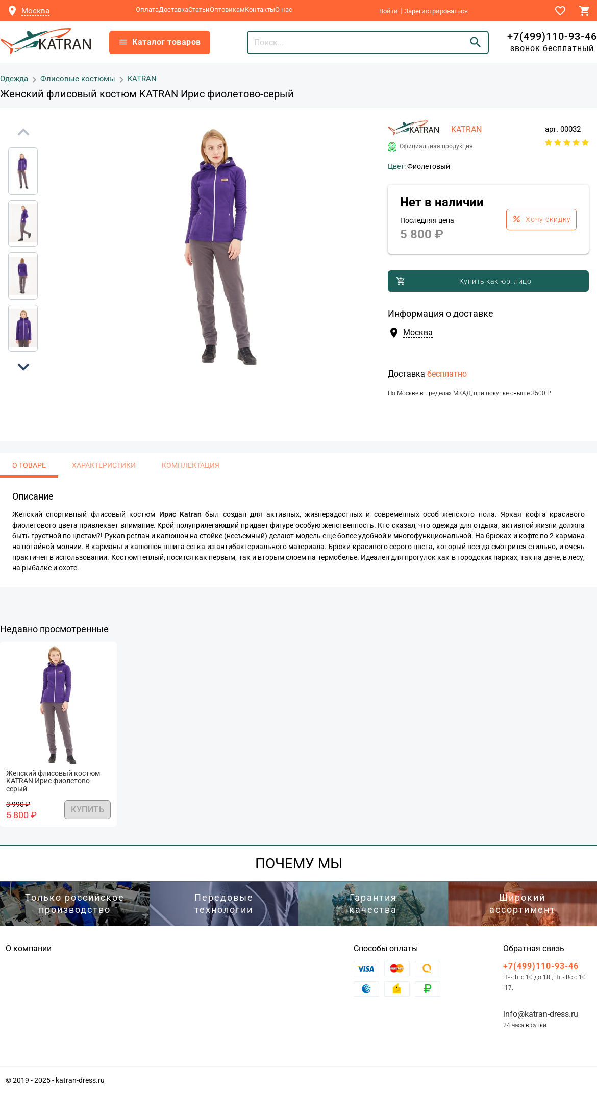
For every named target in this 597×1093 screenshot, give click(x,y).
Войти (388, 11)
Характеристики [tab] (104, 465)
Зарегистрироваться (436, 11)
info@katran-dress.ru (540, 1014)
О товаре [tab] (29, 465)
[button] (23, 367)
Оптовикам (227, 9)
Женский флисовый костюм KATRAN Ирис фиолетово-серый (53, 781)
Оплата (147, 9)
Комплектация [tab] (190, 465)
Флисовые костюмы (77, 78)
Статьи (199, 9)
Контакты (260, 9)
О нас (283, 9)
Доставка (173, 9)
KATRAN (142, 78)
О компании (29, 948)
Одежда (14, 78)
